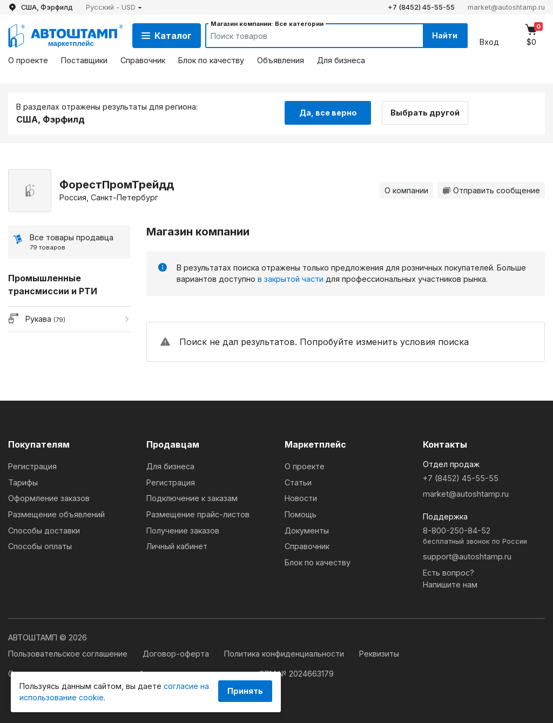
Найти (444, 35)
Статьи (298, 482)
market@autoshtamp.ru (506, 7)
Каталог (166, 35)
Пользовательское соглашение (69, 653)
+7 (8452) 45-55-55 (421, 7)
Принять (245, 690)
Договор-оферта (177, 653)
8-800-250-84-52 (484, 536)
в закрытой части (290, 278)
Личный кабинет (176, 546)
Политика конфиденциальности (285, 653)
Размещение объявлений (56, 514)
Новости (301, 498)
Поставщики (84, 60)
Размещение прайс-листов (197, 514)
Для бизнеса (341, 60)
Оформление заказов (49, 498)
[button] (114, 7)
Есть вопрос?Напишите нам (450, 578)
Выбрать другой (425, 112)
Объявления (280, 60)
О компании (406, 190)
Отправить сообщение (491, 190)
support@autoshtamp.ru (467, 556)
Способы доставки (44, 530)
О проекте (28, 60)
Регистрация (32, 466)
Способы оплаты (40, 546)
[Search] (304, 35)
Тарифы (23, 482)
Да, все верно (328, 112)
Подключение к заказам (192, 498)
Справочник (142, 60)
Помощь (300, 514)
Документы (307, 530)
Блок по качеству (211, 60)
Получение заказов (182, 530)
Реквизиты (379, 653)
